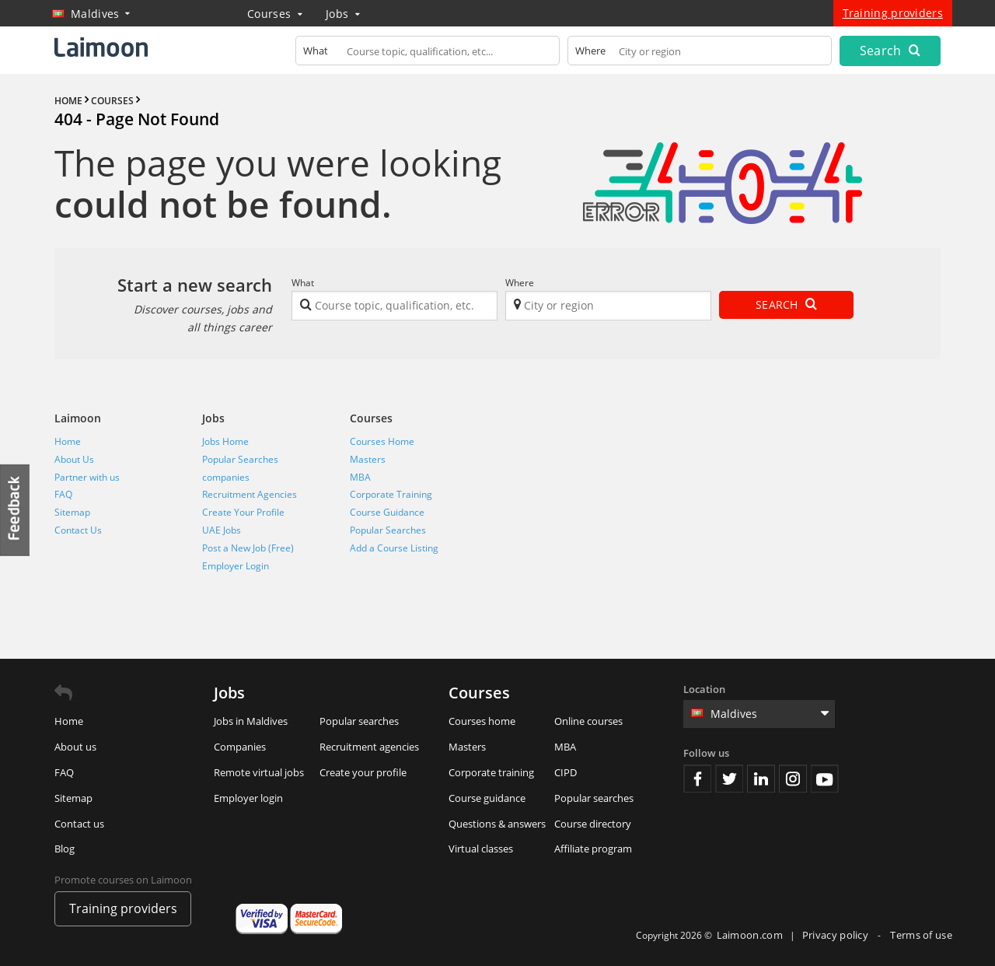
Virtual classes (481, 849)
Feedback (15, 510)
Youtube (825, 779)
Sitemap (72, 512)
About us (75, 747)
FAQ (63, 494)
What (303, 282)
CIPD (565, 772)
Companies (240, 747)
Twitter (729, 779)
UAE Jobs (221, 530)
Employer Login (235, 565)
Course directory (592, 824)
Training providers (893, 12)
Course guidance (487, 798)
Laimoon (77, 418)
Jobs (343, 13)
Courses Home (382, 441)
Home (67, 441)
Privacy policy (836, 935)
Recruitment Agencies (249, 494)
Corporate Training (391, 494)
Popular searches (359, 721)
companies (226, 477)
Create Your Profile (243, 512)
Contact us (79, 824)
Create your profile (363, 772)
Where (519, 282)
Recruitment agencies (369, 747)
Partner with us (87, 477)
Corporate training (491, 772)
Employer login (248, 798)
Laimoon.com (750, 935)
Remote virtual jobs (259, 772)
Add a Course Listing (394, 548)
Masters (368, 459)
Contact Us (78, 530)
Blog (64, 849)
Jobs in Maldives (251, 721)
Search (890, 50)
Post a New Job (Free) (248, 548)
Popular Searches (240, 459)
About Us (74, 459)
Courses (274, 13)
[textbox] (427, 54)
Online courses (588, 721)
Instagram (793, 779)
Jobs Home (225, 441)
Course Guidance (387, 512)
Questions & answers (497, 824)
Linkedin (761, 779)
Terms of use (921, 935)
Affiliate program (593, 849)
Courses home (482, 721)
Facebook (697, 779)
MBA (360, 477)
